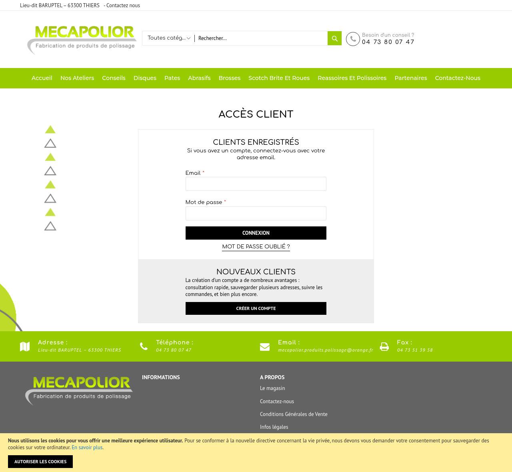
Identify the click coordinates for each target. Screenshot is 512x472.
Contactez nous (123, 5)
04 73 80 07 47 (388, 42)
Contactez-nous (277, 401)
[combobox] (261, 38)
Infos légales (274, 427)
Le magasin (272, 388)
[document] (256, 452)
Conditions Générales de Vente (294, 414)
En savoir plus (87, 447)
